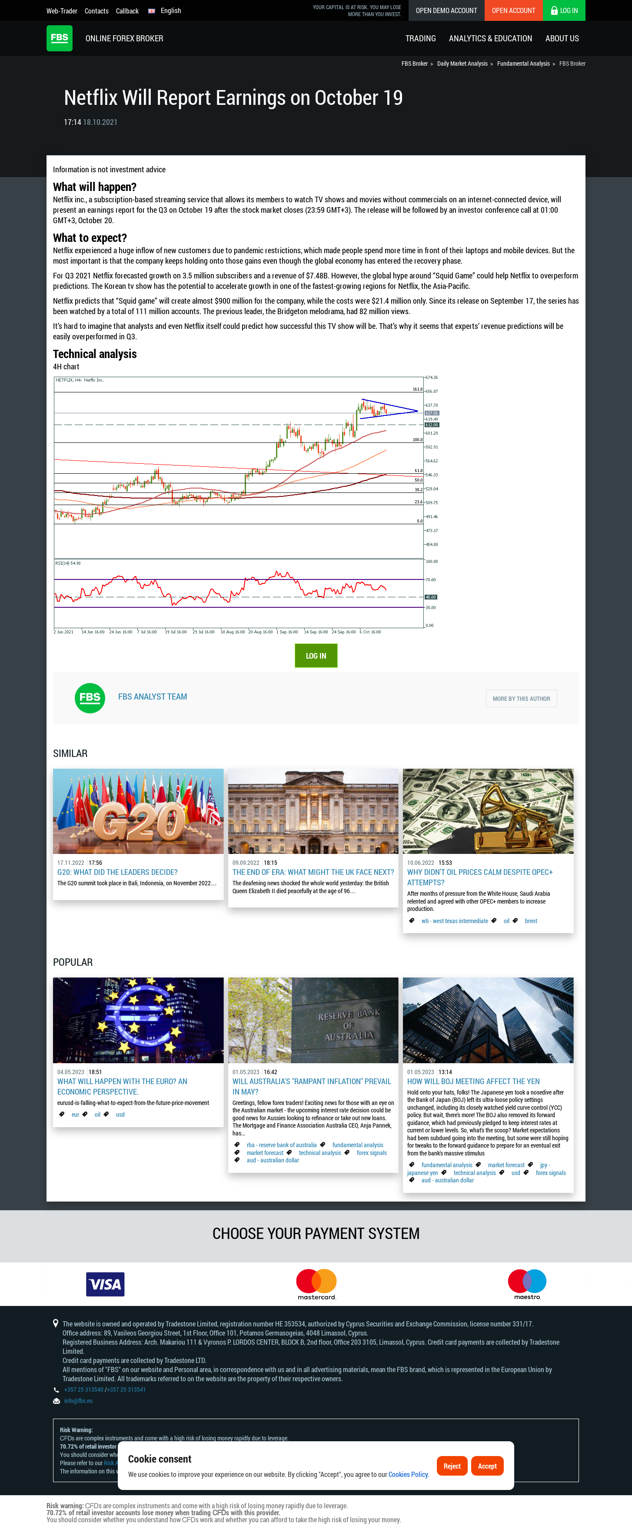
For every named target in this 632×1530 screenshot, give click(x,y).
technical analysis (320, 1152)
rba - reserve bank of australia (282, 1145)
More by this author (521, 698)
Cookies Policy (408, 1474)
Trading (421, 38)
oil (506, 921)
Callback (127, 10)
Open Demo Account (446, 10)
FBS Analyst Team (152, 696)
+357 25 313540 (83, 1389)
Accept (487, 1465)
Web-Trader (62, 10)
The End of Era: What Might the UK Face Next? (313, 872)
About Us (562, 38)
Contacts (97, 10)
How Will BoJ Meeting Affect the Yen (473, 1081)
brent (531, 921)
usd (120, 1114)
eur (75, 1114)
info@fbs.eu (78, 1400)
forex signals (372, 1152)
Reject (452, 1465)
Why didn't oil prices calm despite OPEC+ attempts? (480, 877)
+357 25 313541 (126, 1389)
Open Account (514, 10)
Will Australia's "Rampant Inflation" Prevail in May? (312, 1086)
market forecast (265, 1152)
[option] (105, 1284)
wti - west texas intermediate (455, 921)
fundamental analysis (358, 1145)
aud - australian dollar (273, 1160)
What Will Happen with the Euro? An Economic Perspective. (122, 1086)
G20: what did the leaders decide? (117, 872)
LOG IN (316, 655)
